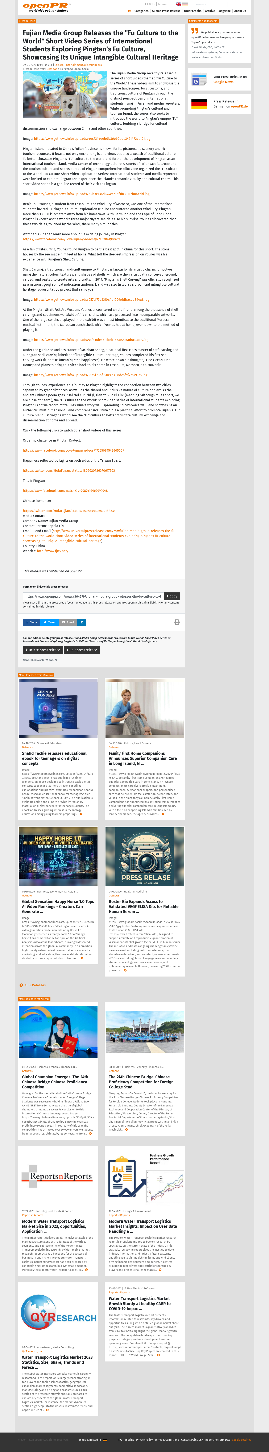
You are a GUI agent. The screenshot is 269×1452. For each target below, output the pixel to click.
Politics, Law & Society (137, 743)
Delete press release (43, 650)
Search (236, 4)
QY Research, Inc (32, 1351)
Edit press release (81, 650)
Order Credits (193, 11)
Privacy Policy (144, 1439)
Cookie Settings (241, 1439)
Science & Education (49, 743)
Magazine (225, 11)
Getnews (52, 68)
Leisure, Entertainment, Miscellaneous (78, 64)
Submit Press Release (166, 11)
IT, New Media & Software (139, 1288)
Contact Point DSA (192, 1439)
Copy (171, 596)
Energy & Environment (137, 1211)
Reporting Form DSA (217, 1439)
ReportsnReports (32, 1215)
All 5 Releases (32, 985)
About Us (240, 11)
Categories (141, 11)
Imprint (163, 4)
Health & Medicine (135, 891)
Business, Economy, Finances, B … (57, 891)
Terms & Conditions (167, 1439)
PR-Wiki (150, 4)
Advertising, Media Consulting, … (57, 1347)
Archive (210, 11)
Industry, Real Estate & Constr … (55, 1211)
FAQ (120, 1439)
